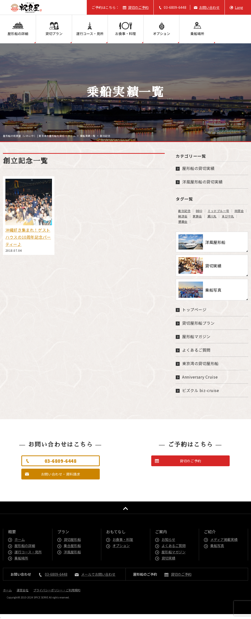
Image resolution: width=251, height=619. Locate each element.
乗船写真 (217, 545)
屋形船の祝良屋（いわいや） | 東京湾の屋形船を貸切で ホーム (39, 136)
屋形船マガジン (196, 336)
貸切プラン (54, 33)
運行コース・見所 (89, 33)
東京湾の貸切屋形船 (200, 363)
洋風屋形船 (72, 551)
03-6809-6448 (175, 7)
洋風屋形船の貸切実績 (202, 182)
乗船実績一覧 (88, 136)
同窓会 (239, 210)
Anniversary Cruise (200, 377)
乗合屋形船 (72, 545)
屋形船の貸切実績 (198, 168)
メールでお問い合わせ (98, 574)
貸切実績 (168, 558)
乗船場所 (197, 33)
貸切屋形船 (72, 539)
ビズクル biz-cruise (200, 390)
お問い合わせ (209, 7)
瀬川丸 (212, 216)
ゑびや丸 (228, 216)
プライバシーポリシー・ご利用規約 (56, 590)
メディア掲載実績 (224, 539)
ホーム (20, 539)
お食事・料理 (125, 33)
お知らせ (168, 539)
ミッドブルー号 (218, 210)
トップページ (194, 309)
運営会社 (22, 590)
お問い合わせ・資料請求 (60, 474)
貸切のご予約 (138, 7)
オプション (161, 33)
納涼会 (183, 216)
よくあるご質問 (196, 350)
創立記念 (184, 210)
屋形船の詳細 (18, 33)
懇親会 (183, 221)
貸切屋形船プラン (198, 323)
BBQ (199, 210)
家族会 (197, 216)
